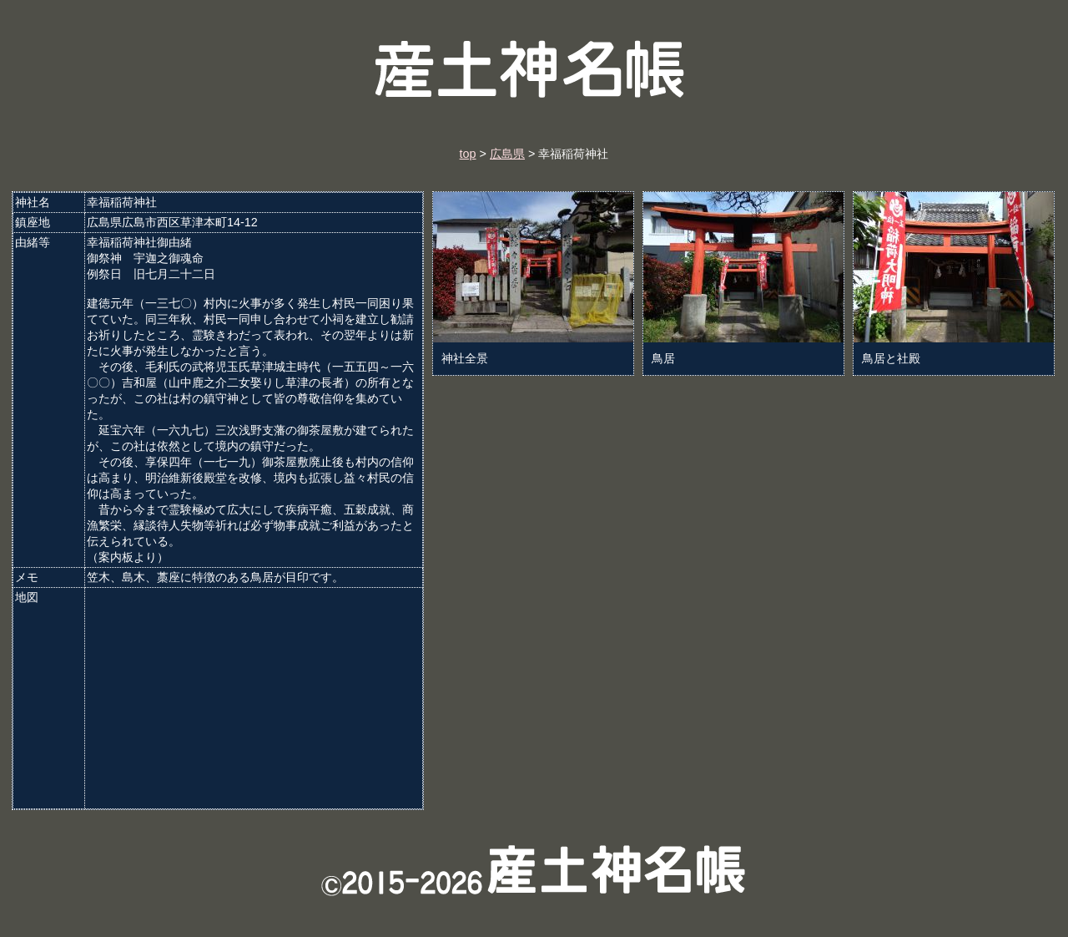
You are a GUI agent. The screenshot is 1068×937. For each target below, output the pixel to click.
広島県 (507, 153)
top (468, 153)
